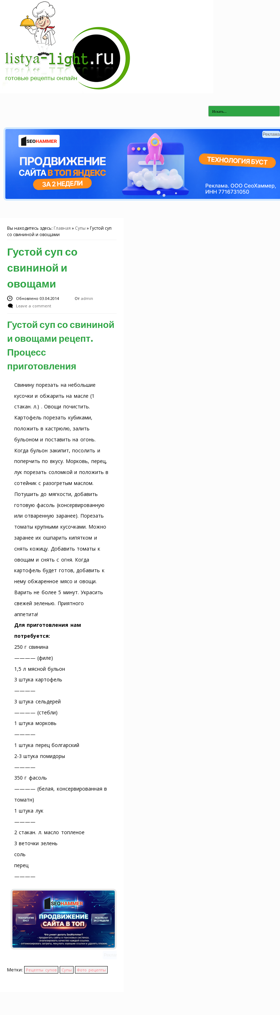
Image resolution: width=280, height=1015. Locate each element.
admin (87, 298)
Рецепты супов (41, 969)
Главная (62, 228)
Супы (80, 228)
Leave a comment (33, 305)
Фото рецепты (91, 969)
